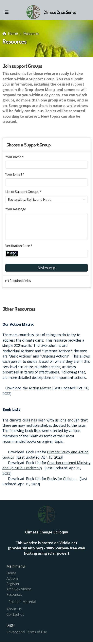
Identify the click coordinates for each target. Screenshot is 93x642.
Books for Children (62, 478)
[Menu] (6, 12)
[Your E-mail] (46, 182)
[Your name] (46, 165)
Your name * (14, 157)
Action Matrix (40, 388)
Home (13, 33)
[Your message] (46, 226)
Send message (46, 268)
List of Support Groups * (23, 191)
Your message (15, 209)
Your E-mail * (14, 174)
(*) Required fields (18, 280)
